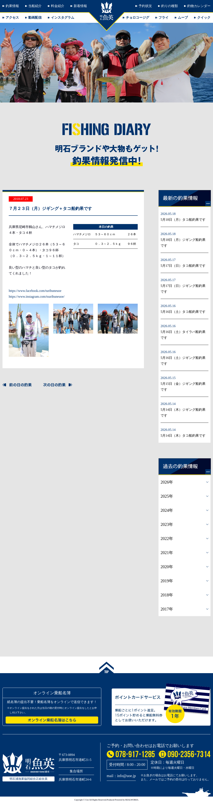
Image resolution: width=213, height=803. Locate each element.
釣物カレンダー (199, 6)
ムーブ (183, 17)
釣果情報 (12, 6)
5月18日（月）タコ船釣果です (183, 219)
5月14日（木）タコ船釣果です (183, 435)
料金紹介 (57, 6)
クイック (204, 17)
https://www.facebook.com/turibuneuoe (35, 290)
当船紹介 (35, 6)
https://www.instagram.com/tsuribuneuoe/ (36, 296)
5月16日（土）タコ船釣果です (183, 311)
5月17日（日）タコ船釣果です (183, 265)
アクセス (12, 17)
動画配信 (35, 17)
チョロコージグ (137, 17)
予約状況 (145, 6)
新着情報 (80, 6)
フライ (163, 17)
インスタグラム (62, 17)
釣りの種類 (169, 6)
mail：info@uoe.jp (121, 776)
